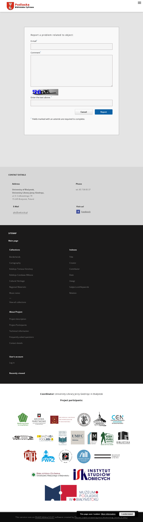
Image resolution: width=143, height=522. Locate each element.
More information (108, 514)
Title (71, 257)
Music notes (14, 293)
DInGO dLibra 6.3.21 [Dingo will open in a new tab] (45, 517)
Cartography (15, 263)
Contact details (16, 343)
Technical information (19, 331)
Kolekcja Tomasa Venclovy (21, 269)
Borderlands (14, 257)
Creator (72, 263)
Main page (13, 240)
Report (103, 112)
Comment (36, 52)
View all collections (17, 302)
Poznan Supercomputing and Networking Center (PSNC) (101, 517)
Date (71, 275)
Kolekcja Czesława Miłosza (21, 275)
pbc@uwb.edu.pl (20, 212)
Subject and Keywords (79, 287)
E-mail (34, 41)
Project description (17, 319)
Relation (73, 293)
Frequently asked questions (21, 337)
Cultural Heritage (17, 281)
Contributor (74, 269)
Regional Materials (17, 287)
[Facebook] (78, 211)
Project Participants (18, 325)
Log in (12, 362)
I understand (127, 514)
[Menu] (139, 2)
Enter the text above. (41, 97)
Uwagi (72, 281)
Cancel (84, 112)
